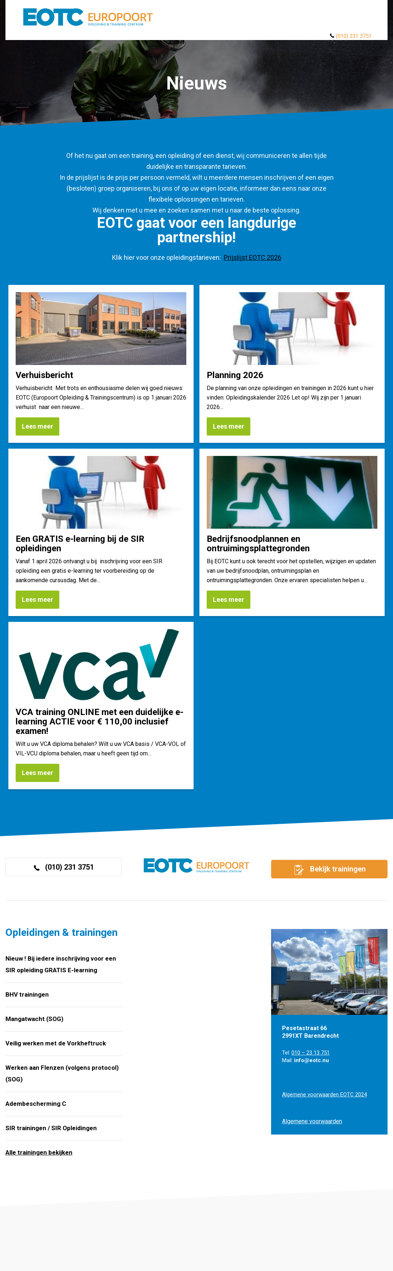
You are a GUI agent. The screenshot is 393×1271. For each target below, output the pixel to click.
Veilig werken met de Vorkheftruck (55, 1043)
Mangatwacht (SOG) (34, 1018)
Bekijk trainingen (329, 870)
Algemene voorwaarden (312, 1121)
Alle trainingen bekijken (38, 1152)
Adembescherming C (35, 1103)
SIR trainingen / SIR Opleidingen (51, 1128)
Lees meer (37, 426)
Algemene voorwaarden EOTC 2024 (324, 1094)
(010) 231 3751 (354, 36)
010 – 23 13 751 (310, 1052)
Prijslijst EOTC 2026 (252, 257)
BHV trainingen (27, 994)
